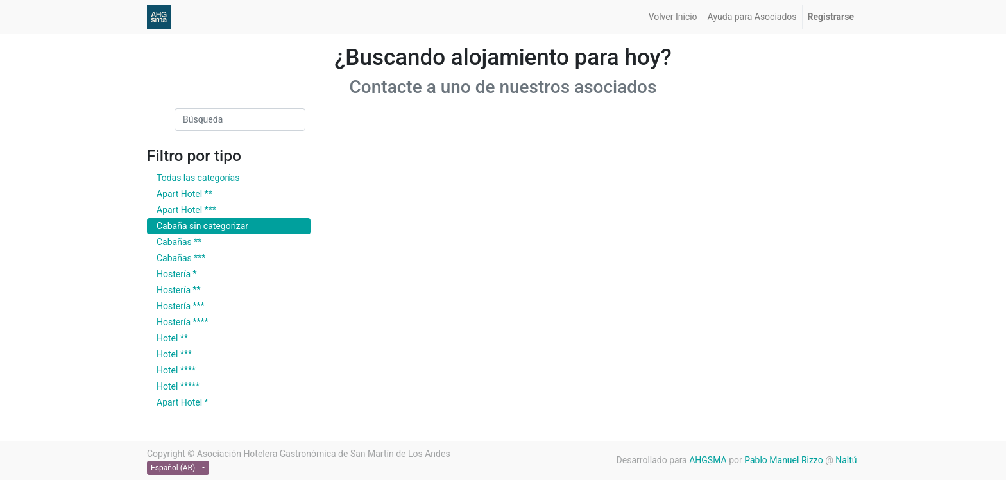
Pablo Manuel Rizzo (783, 460)
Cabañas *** (181, 258)
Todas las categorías (198, 178)
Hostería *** (181, 306)
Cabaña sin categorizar (202, 226)
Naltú (847, 460)
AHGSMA (707, 460)
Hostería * (177, 274)
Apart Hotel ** (184, 194)
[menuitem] (673, 17)
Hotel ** (172, 338)
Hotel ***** (178, 386)
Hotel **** (176, 370)
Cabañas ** (179, 242)
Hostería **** (183, 322)
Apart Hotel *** (186, 210)
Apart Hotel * (183, 402)
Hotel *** (174, 354)
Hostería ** (179, 290)
